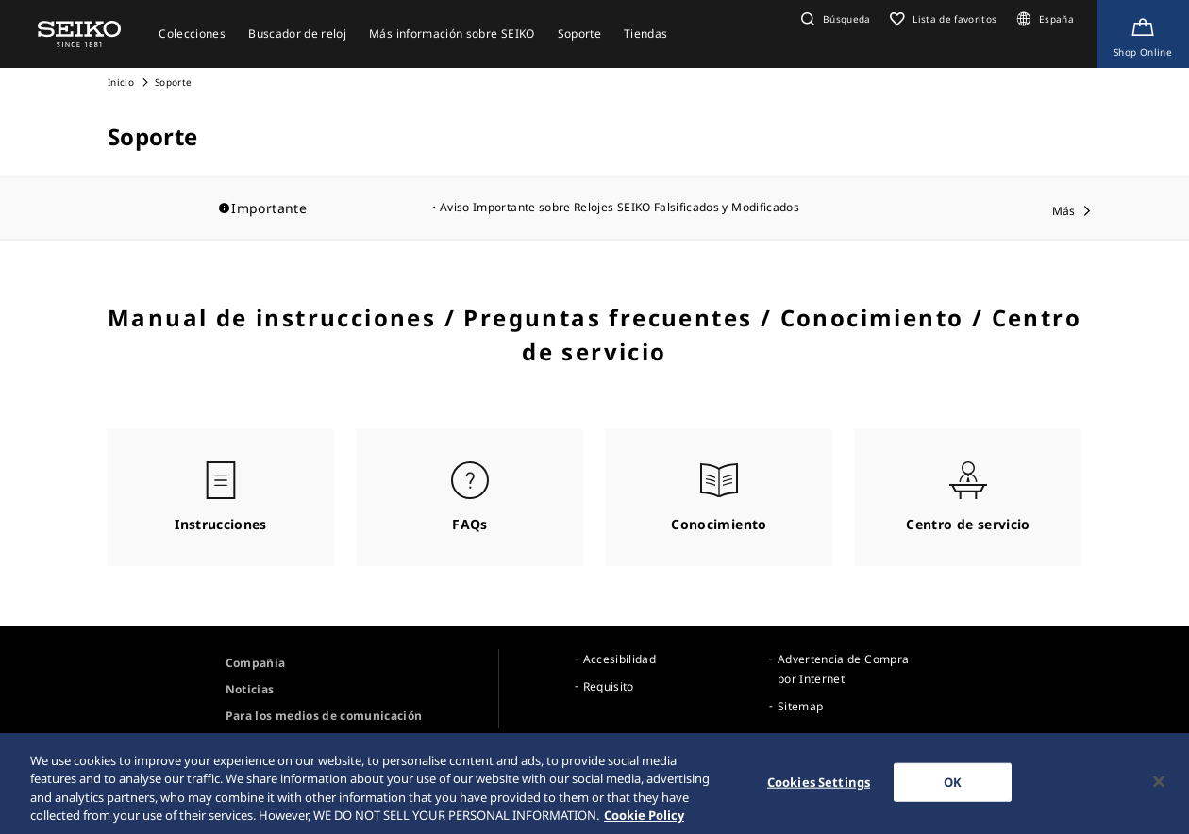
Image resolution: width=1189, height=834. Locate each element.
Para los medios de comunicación (324, 716)
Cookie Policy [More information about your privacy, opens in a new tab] (644, 821)
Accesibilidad (620, 659)
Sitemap (800, 706)
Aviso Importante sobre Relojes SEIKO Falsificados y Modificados (619, 207)
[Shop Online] (1143, 34)
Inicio (121, 82)
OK (953, 787)
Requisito (608, 686)
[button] (833, 19)
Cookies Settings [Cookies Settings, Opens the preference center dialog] (818, 787)
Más (1064, 211)
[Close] (1159, 788)
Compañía (256, 663)
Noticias (250, 689)
